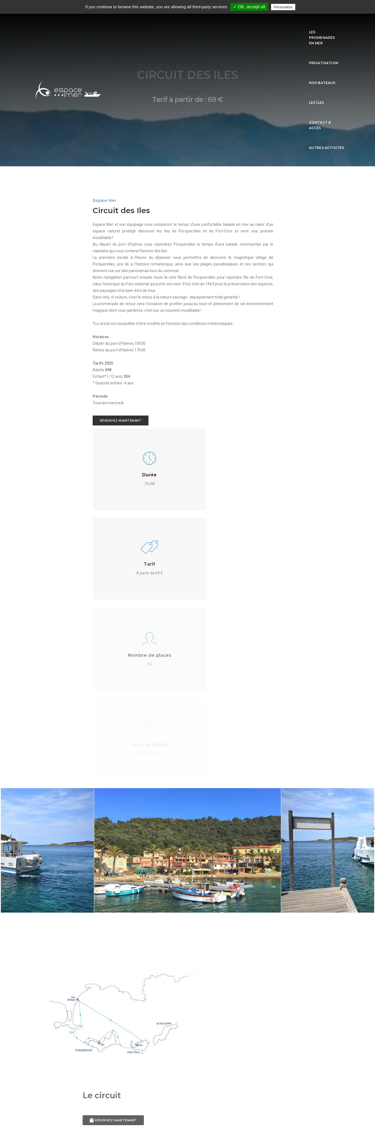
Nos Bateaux (227, 25)
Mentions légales (187, 1115)
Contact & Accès (285, 25)
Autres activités (326, 25)
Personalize (283, 7)
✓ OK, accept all (249, 6)
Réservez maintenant (59, 457)
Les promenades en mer (149, 25)
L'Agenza (97, 1106)
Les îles (254, 25)
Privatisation (193, 25)
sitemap (187, 1123)
